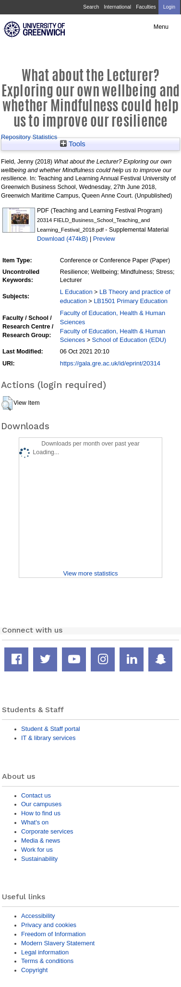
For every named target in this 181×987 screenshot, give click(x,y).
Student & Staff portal (50, 728)
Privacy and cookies (48, 924)
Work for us (37, 849)
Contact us (36, 795)
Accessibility (38, 915)
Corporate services (47, 831)
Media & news (40, 840)
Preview (104, 238)
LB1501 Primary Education (131, 301)
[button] (6, 403)
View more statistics (90, 573)
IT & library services (48, 737)
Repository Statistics (29, 137)
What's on (34, 822)
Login (169, 7)
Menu (161, 27)
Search (91, 7)
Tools (72, 144)
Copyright (34, 970)
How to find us (40, 813)
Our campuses (41, 804)
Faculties (146, 7)
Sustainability (39, 858)
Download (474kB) (62, 238)
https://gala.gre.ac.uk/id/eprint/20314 (110, 363)
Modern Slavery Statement (58, 943)
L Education (76, 291)
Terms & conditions (47, 960)
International (117, 7)
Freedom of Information (53, 934)
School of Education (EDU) (129, 339)
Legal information (45, 952)
